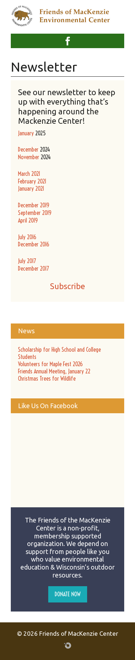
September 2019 (34, 212)
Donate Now (68, 594)
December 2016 (33, 244)
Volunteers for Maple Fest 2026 (50, 364)
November (28, 157)
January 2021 (31, 188)
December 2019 (33, 205)
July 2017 (27, 261)
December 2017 (33, 268)
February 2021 (32, 181)
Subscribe (67, 286)
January (26, 133)
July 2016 (27, 237)
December (28, 149)
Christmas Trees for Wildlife (47, 378)
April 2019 (28, 220)
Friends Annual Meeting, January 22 (54, 371)
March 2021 (29, 173)
